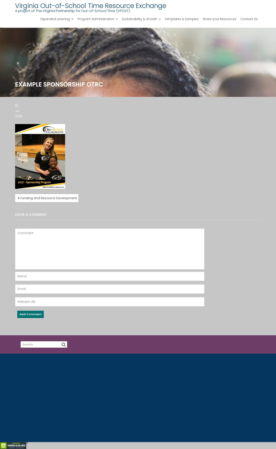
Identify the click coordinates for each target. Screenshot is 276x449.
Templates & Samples (182, 19)
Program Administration (95, 19)
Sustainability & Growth (139, 19)
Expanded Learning (55, 19)
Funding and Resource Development (48, 198)
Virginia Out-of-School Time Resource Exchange (90, 5)
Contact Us (249, 19)
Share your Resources (219, 19)
